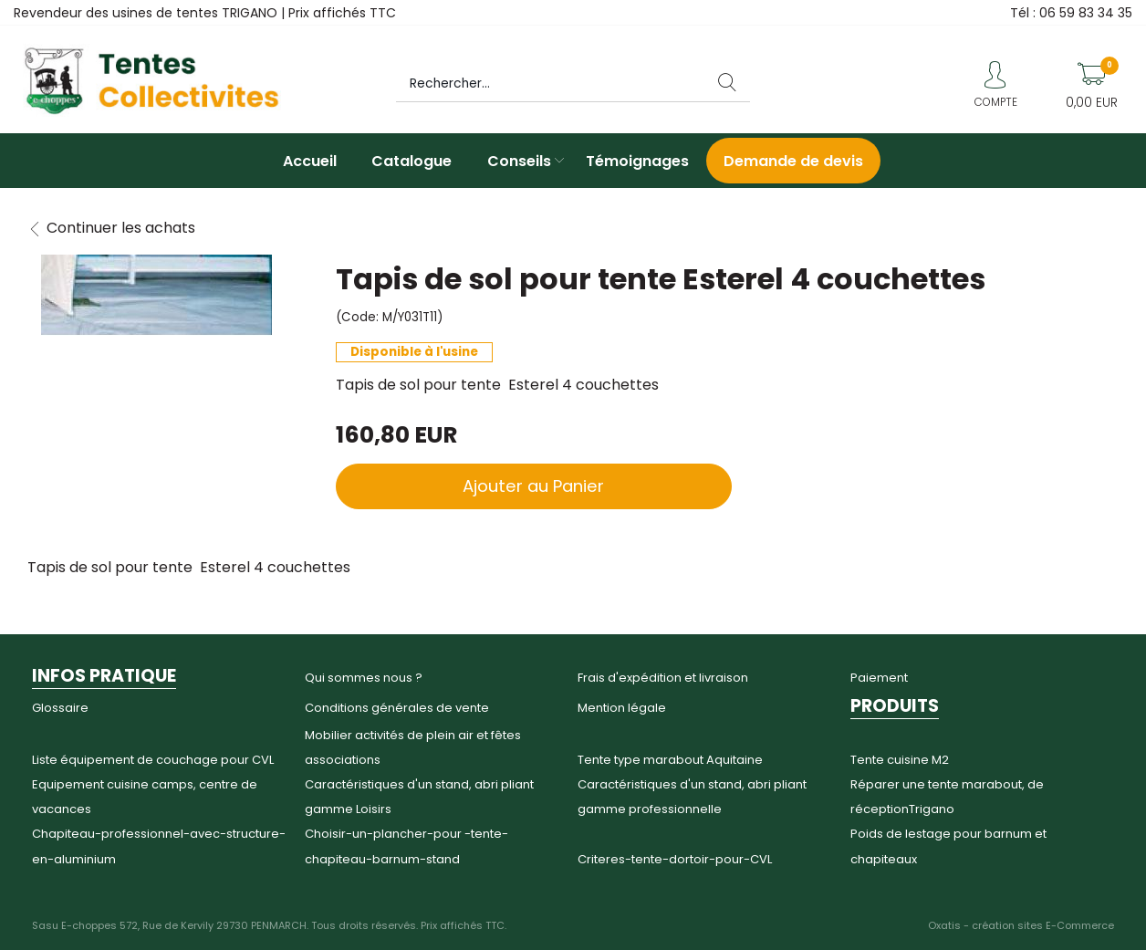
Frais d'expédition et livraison (663, 677)
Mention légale (622, 707)
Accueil (310, 161)
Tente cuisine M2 (899, 759)
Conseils (519, 161)
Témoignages (637, 161)
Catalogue (411, 161)
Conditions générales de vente (397, 707)
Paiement (879, 677)
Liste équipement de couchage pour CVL (153, 759)
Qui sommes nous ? (363, 677)
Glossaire (60, 707)
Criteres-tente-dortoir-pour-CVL (675, 859)
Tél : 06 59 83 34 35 (1071, 13)
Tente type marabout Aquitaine (670, 759)
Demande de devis (793, 161)
